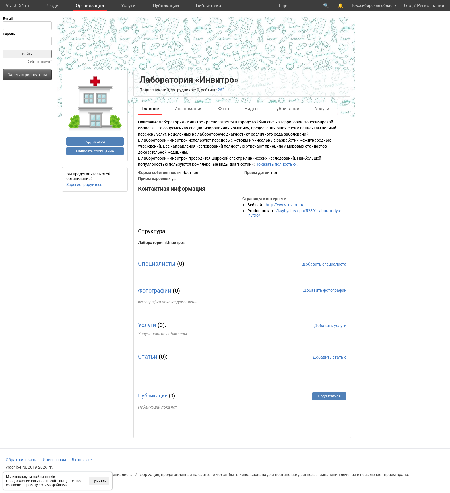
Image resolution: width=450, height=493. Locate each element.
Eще (283, 5)
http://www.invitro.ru (284, 204)
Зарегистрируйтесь (84, 184)
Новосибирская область (373, 5)
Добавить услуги (330, 325)
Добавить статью (329, 357)
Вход (407, 5)
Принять (99, 481)
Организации (90, 5)
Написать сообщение (95, 151)
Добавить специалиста (324, 264)
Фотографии (154, 290)
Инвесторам (54, 459)
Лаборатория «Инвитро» (161, 242)
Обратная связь (21, 459)
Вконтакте (82, 459)
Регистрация (430, 5)
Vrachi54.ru (17, 5)
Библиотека (208, 5)
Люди (52, 5)
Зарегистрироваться (27, 74)
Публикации (166, 5)
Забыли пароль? (40, 61)
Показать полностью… (276, 164)
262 (221, 90)
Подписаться (95, 141)
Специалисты (157, 263)
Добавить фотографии (324, 290)
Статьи (147, 356)
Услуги (128, 5)
